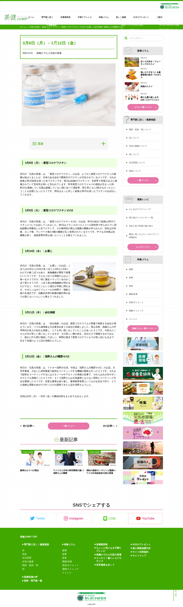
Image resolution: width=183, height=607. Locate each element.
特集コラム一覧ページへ (143, 328)
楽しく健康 (121, 17)
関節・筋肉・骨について (140, 129)
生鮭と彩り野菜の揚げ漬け (141, 226)
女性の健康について (138, 146)
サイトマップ (139, 555)
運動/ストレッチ (136, 311)
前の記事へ (28, 426)
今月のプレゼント (141, 17)
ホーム (31, 17)
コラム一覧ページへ (143, 107)
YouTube (148, 518)
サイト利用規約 (140, 552)
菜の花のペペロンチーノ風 (141, 217)
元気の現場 (34, 27)
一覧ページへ (69, 426)
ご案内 (159, 17)
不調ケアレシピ (85, 17)
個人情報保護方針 (141, 548)
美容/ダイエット (136, 302)
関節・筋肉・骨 (30, 565)
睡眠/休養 (133, 294)
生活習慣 (26, 558)
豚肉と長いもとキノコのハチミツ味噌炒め (144, 236)
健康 (131, 269)
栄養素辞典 (65, 17)
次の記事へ (108, 426)
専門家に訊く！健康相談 (36, 544)
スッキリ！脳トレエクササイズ (108, 559)
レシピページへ (143, 247)
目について (134, 138)
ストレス (133, 319)
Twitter (40, 518)
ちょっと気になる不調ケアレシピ (108, 549)
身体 (131, 286)
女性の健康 (28, 561)
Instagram (76, 518)
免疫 (24, 554)
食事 (131, 277)
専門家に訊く (47, 17)
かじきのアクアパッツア (140, 209)
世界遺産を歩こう (105, 565)
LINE (112, 518)
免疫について (135, 171)
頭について (134, 154)
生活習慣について (137, 162)
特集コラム (104, 17)
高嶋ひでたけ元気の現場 (108, 554)
